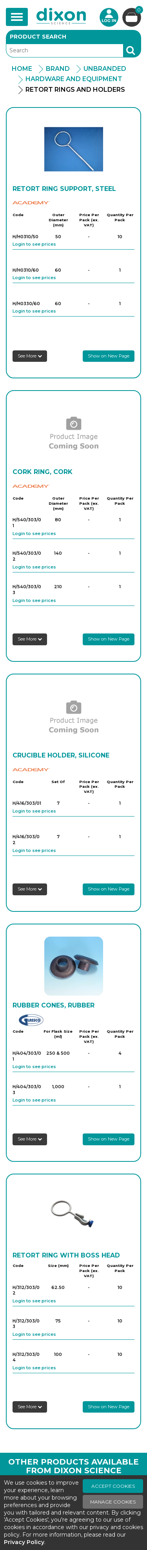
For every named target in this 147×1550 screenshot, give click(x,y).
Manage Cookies (113, 1502)
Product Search (38, 36)
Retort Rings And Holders (75, 89)
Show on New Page (108, 356)
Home (22, 68)
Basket (138, 11)
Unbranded (104, 68)
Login (109, 17)
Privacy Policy (24, 1542)
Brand (58, 68)
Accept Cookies (113, 1486)
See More (30, 356)
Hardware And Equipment (73, 79)
